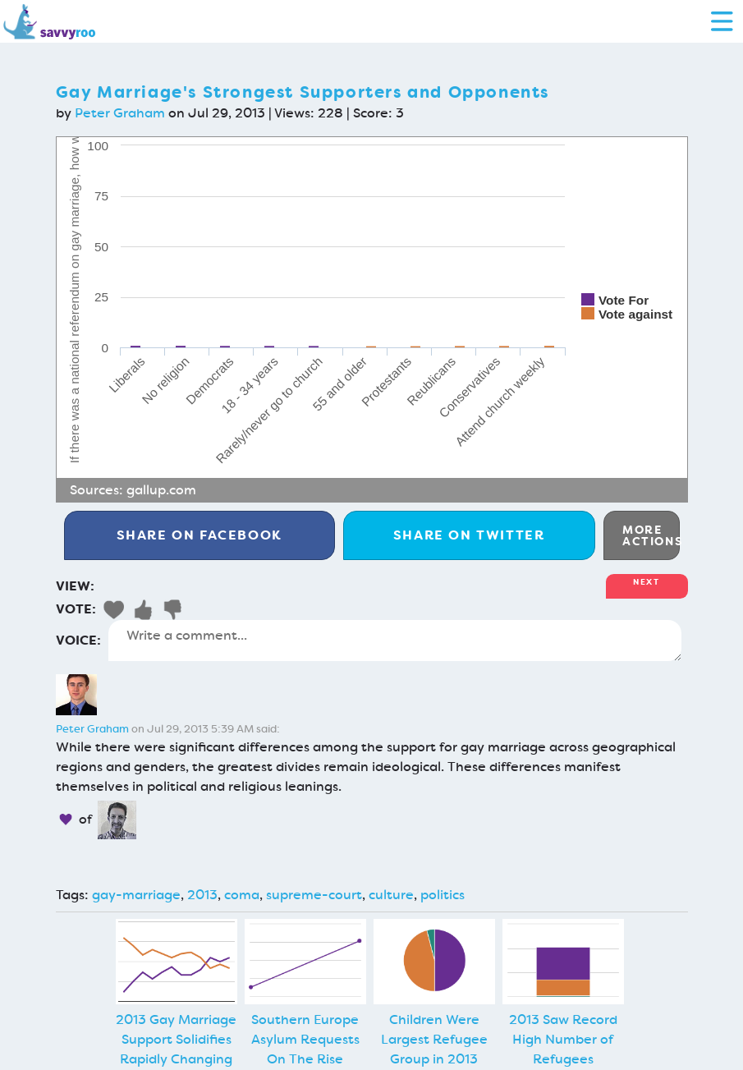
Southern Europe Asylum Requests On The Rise (305, 1039)
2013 (202, 894)
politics (442, 894)
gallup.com (161, 489)
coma (241, 894)
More (650, 535)
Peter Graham (120, 113)
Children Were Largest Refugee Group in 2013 (434, 1039)
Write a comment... (394, 640)
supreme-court (314, 894)
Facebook (199, 535)
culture (391, 894)
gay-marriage (136, 894)
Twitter (469, 535)
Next (646, 581)
